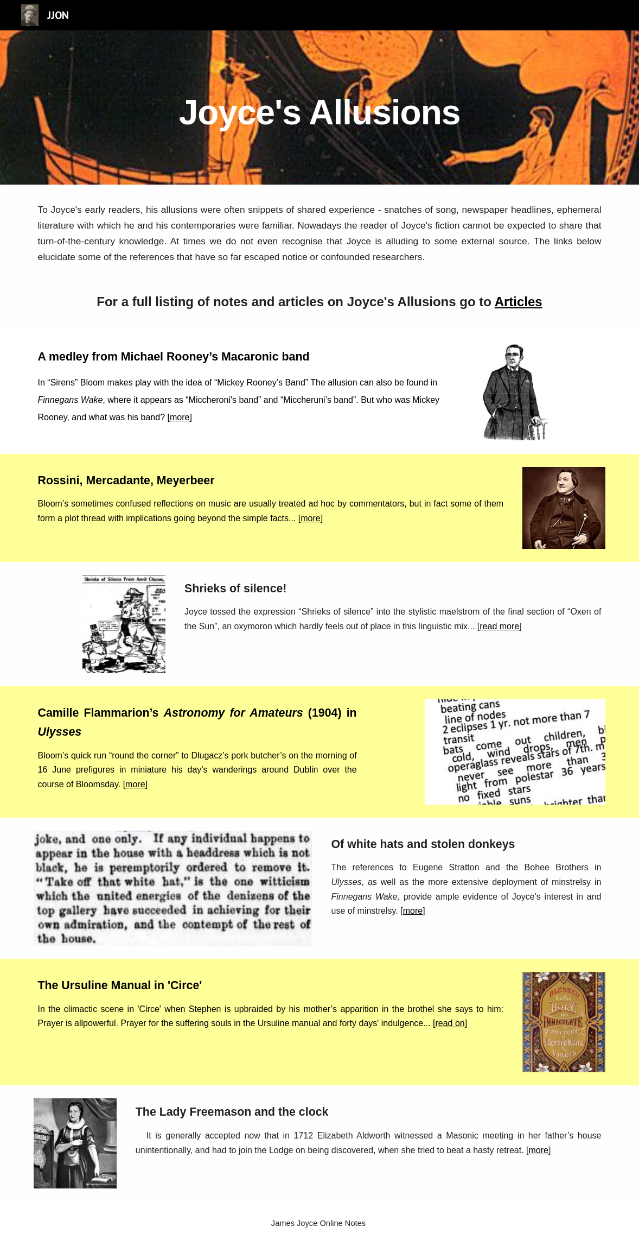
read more (499, 626)
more (179, 417)
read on (449, 1023)
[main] (320, 107)
